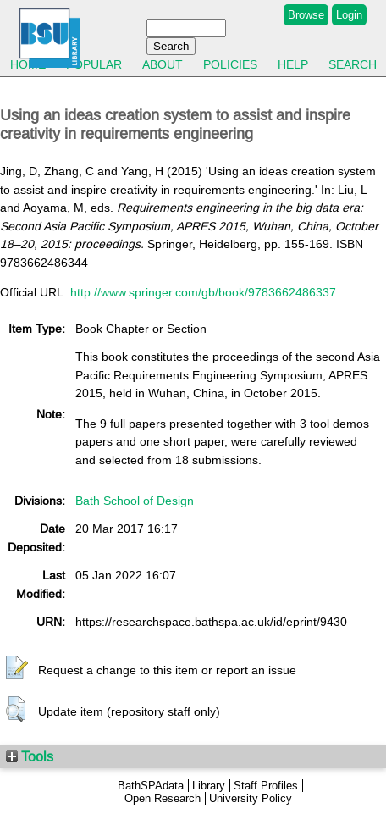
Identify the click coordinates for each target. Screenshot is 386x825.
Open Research (162, 798)
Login (349, 14)
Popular (94, 64)
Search (352, 64)
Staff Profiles (266, 785)
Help (293, 64)
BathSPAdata (151, 785)
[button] (17, 668)
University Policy (250, 798)
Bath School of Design (134, 500)
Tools (29, 756)
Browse (306, 14)
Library (208, 785)
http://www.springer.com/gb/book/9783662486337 (203, 292)
